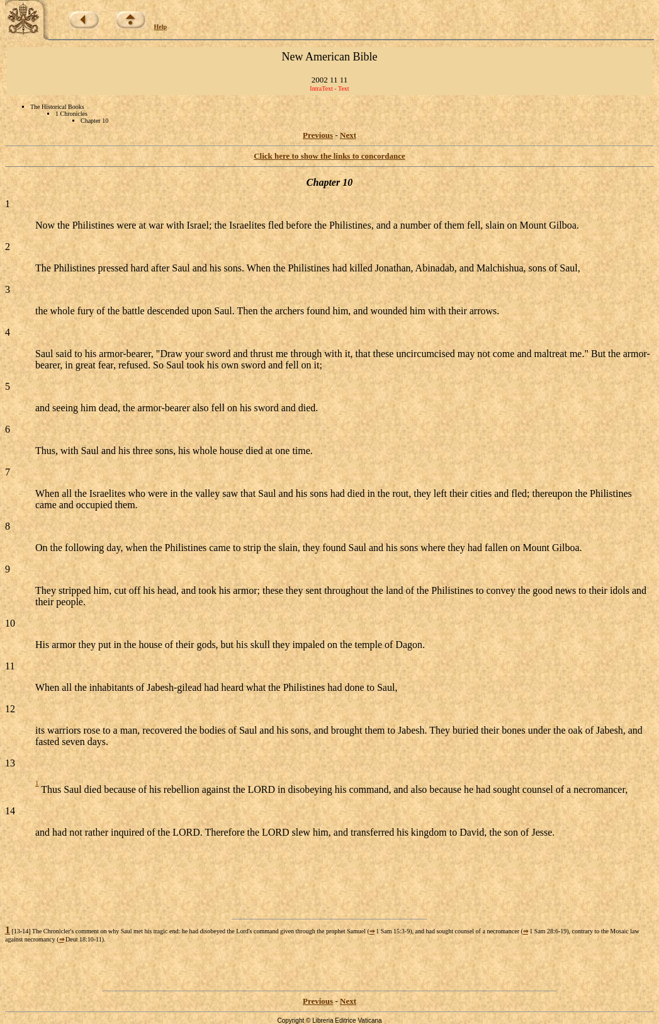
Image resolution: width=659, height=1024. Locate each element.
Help (160, 26)
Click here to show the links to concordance (329, 156)
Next (348, 135)
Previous (318, 135)
